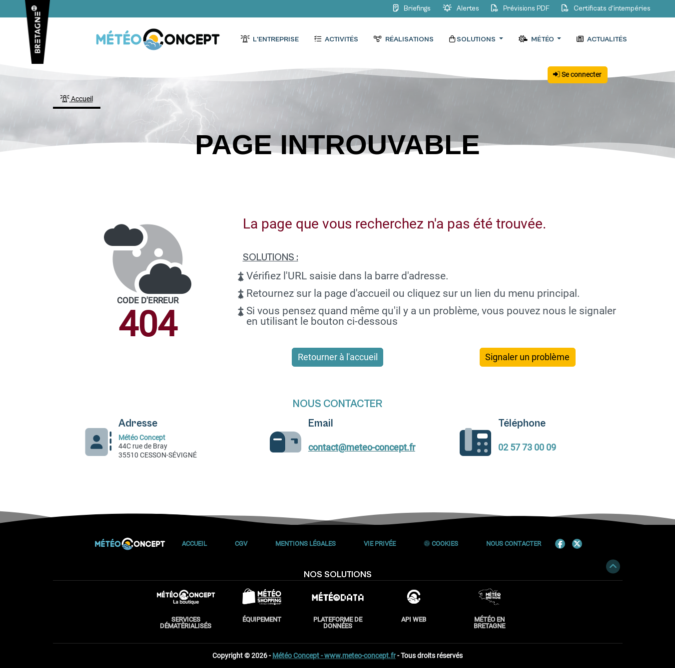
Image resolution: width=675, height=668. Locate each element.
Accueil (76, 99)
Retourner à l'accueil (338, 357)
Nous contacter (513, 543)
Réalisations (404, 39)
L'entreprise (270, 39)
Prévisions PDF (519, 8)
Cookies (441, 543)
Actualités (602, 39)
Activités (336, 39)
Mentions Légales (305, 543)
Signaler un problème (527, 357)
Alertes (460, 8)
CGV (241, 543)
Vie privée (380, 543)
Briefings (411, 8)
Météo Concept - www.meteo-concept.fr (334, 656)
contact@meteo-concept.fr (361, 447)
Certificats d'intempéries (604, 8)
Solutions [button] (474, 39)
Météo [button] (537, 39)
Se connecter (577, 74)
